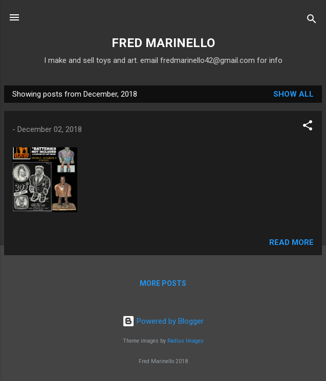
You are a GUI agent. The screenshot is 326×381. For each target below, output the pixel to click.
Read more (291, 242)
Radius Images (185, 341)
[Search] (312, 20)
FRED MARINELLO (163, 43)
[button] (307, 127)
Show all (293, 94)
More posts (163, 283)
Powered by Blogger (163, 321)
